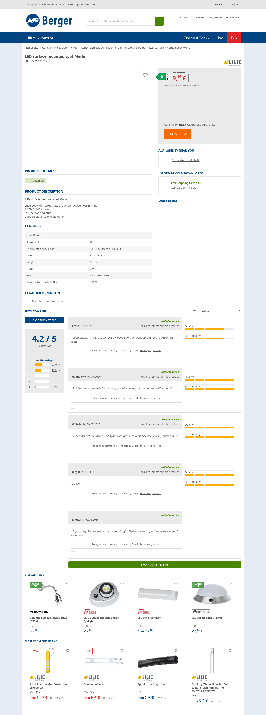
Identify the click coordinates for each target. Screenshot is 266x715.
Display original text (150, 350)
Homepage (31, 47)
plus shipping (193, 85)
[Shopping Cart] (231, 20)
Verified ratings (44, 360)
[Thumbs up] (73, 359)
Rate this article (44, 320)
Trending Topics (196, 37)
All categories (43, 37)
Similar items (178, 134)
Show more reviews (154, 564)
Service (217, 4)
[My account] (216, 20)
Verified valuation (170, 321)
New (220, 37)
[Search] (120, 21)
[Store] (183, 20)
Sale (234, 37)
